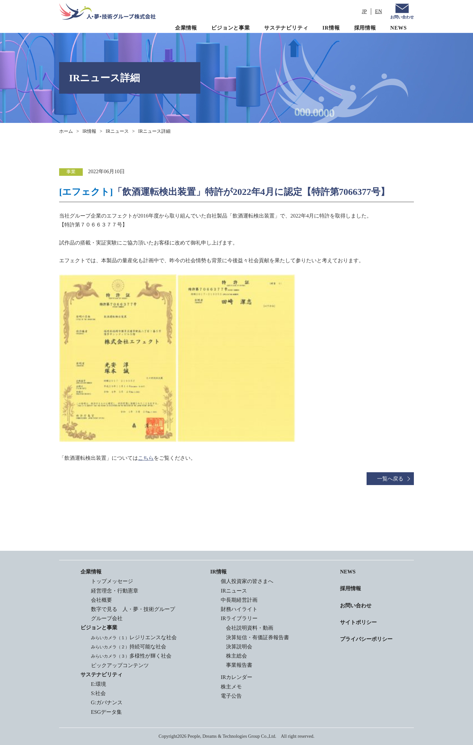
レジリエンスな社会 (134, 637)
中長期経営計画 (239, 600)
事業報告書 (239, 665)
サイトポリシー (358, 622)
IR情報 (331, 28)
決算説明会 (239, 646)
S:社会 (98, 693)
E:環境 (98, 684)
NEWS (398, 28)
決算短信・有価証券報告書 (257, 637)
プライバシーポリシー (366, 639)
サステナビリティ (286, 28)
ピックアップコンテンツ (120, 665)
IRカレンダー (236, 677)
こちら (146, 458)
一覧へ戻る (390, 478)
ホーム (66, 131)
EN (378, 11)
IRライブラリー (239, 618)
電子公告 (231, 696)
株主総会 (236, 656)
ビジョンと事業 (230, 28)
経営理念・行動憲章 (114, 591)
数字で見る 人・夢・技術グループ (133, 609)
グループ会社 (107, 618)
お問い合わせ (402, 17)
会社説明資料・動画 (249, 628)
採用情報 (365, 28)
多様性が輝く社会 (131, 656)
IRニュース (117, 131)
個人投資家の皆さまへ (247, 581)
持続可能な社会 (128, 646)
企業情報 (186, 28)
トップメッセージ (112, 581)
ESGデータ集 (106, 712)
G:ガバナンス (107, 702)
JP (364, 11)
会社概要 (101, 600)
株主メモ (231, 686)
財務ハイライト (239, 609)
